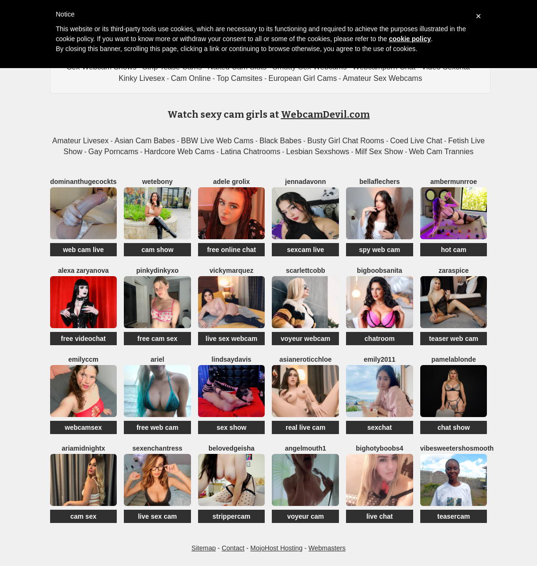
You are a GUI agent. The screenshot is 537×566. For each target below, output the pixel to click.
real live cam (305, 427)
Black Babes (281, 141)
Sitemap (203, 548)
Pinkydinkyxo (157, 270)
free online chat (231, 249)
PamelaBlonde (454, 359)
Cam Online (190, 78)
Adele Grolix (231, 181)
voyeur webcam (305, 338)
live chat (379, 516)
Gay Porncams (113, 152)
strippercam (232, 516)
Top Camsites (239, 78)
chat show (453, 427)
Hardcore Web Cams (179, 152)
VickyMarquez (231, 270)
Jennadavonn (305, 181)
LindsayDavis (231, 359)
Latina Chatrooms (250, 152)
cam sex (83, 516)
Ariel (158, 359)
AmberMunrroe (453, 181)
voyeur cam (305, 516)
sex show (231, 427)
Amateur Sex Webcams (382, 78)
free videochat (83, 338)
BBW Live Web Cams (217, 141)
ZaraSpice (454, 270)
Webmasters (327, 548)
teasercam (453, 516)
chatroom (379, 338)
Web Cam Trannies (441, 152)
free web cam (158, 427)
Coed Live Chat (416, 141)
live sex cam (157, 516)
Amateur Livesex (80, 141)
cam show (157, 249)
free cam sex (158, 338)
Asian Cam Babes (144, 141)
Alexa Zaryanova (83, 270)
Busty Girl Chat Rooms (345, 141)
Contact (233, 548)
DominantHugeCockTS (83, 181)
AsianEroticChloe (305, 359)
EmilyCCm (83, 359)
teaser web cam (453, 338)
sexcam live (305, 249)
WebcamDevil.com (325, 114)
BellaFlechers (379, 181)
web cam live (83, 249)
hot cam (454, 249)
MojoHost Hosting (277, 548)
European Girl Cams (302, 78)
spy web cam (379, 249)
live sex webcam (232, 338)
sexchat (379, 427)
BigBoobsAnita (379, 270)
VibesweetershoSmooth (457, 448)
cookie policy (410, 39)
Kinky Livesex (142, 78)
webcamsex (83, 427)
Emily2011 (379, 359)
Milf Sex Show (379, 152)
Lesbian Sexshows (317, 152)
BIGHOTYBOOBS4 (379, 448)
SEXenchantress (157, 448)
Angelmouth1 (305, 448)
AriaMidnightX (83, 448)
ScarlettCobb (305, 270)
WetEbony (157, 181)
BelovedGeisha (231, 448)
